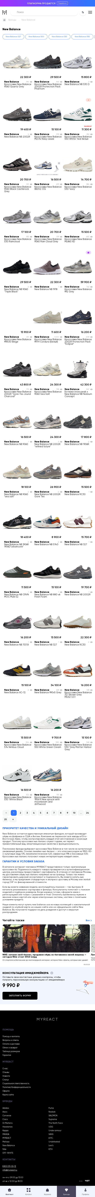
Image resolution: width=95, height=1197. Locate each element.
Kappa (5, 1131)
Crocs (5, 1119)
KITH (51, 1149)
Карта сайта (8, 1095)
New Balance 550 (82, 37)
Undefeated (54, 1142)
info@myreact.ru (9, 1170)
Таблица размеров (11, 1052)
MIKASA (5, 1134)
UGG (51, 1127)
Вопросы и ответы (10, 1040)
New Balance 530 (59, 37)
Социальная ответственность (15, 1084)
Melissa (5, 1142)
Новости (6, 1076)
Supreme (53, 1119)
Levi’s (51, 1146)
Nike (4, 1149)
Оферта (6, 1091)
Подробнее (62, 3)
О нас (5, 1069)
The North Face (56, 1123)
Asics (4, 1112)
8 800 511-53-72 (9, 1166)
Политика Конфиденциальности (16, 1087)
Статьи (5, 1080)
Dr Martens (7, 1123)
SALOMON (53, 1116)
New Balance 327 (13, 37)
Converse (6, 1116)
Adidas (5, 1108)
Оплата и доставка (11, 1044)
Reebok (52, 1112)
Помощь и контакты (11, 1037)
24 (87, 813)
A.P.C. (51, 1138)
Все (88, 921)
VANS (51, 1134)
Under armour (55, 1131)
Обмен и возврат (9, 1048)
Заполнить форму (20, 996)
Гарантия (6, 1055)
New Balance (8, 1146)
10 (74, 813)
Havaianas (7, 1127)
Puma (51, 1108)
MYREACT (6, 1138)
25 (5, 819)
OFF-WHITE (7, 1153)
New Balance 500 (36, 37)
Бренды (12, 20)
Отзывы (5, 1072)
